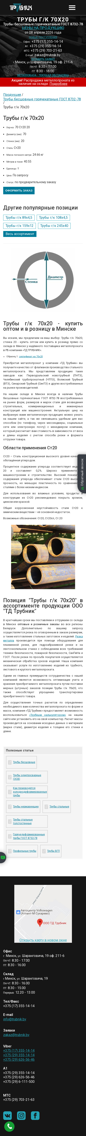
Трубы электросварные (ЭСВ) (27, 777)
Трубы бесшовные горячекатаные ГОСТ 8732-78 (42, 99)
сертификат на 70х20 (31, 356)
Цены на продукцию (43, 28)
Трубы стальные (59, 806)
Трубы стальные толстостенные (23, 821)
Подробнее (58, 84)
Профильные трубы (24, 850)
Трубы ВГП (53, 850)
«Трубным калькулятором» (47, 715)
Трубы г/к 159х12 (20, 226)
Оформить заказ (18, 190)
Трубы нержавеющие (26, 806)
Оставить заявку (43, 59)
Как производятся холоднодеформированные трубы (29, 792)
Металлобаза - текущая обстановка (43, 75)
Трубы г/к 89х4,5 (19, 218)
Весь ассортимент (20, 234)
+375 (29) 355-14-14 (19, 1055)
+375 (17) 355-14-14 (19, 1050)
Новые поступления (43, 37)
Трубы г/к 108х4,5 (53, 218)
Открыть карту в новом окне (43, 940)
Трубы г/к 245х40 (54, 226)
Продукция (12, 95)
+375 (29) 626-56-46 (19, 1060)
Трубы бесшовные (24, 762)
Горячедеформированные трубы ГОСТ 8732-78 (29, 836)
